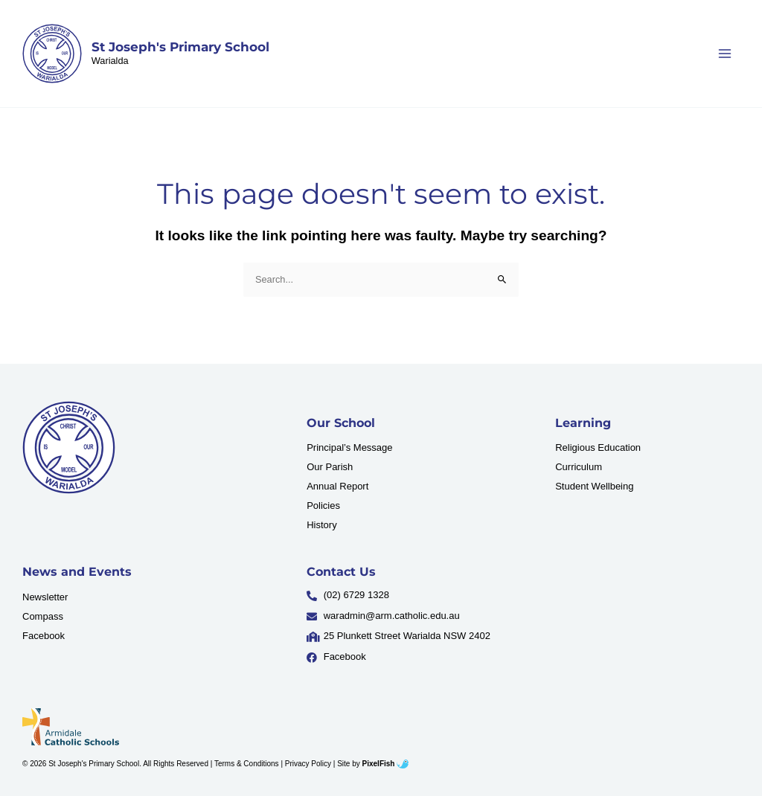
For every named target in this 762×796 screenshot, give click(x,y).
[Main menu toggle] (725, 53)
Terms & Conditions (246, 764)
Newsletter (45, 597)
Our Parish (330, 466)
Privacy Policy (308, 764)
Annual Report (337, 486)
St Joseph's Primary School (180, 46)
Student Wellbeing (594, 486)
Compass (42, 616)
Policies (323, 505)
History (321, 524)
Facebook (43, 635)
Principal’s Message (349, 447)
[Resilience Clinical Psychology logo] (68, 447)
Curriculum (578, 466)
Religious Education (598, 447)
